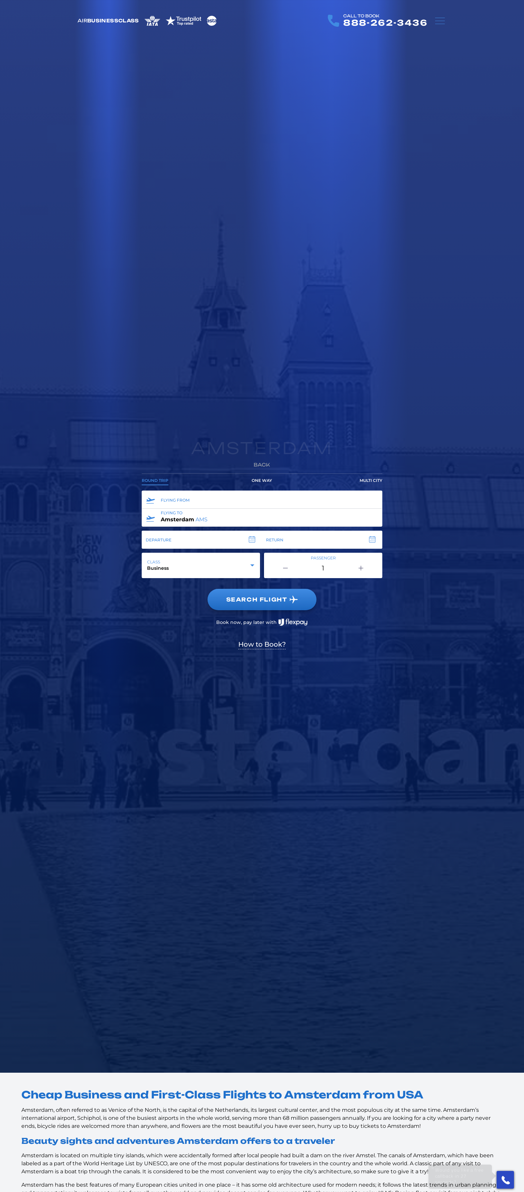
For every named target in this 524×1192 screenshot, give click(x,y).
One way (262, 480)
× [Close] (432, 1168)
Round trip (155, 480)
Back (262, 465)
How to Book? (262, 644)
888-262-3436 (385, 23)
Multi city (371, 480)
